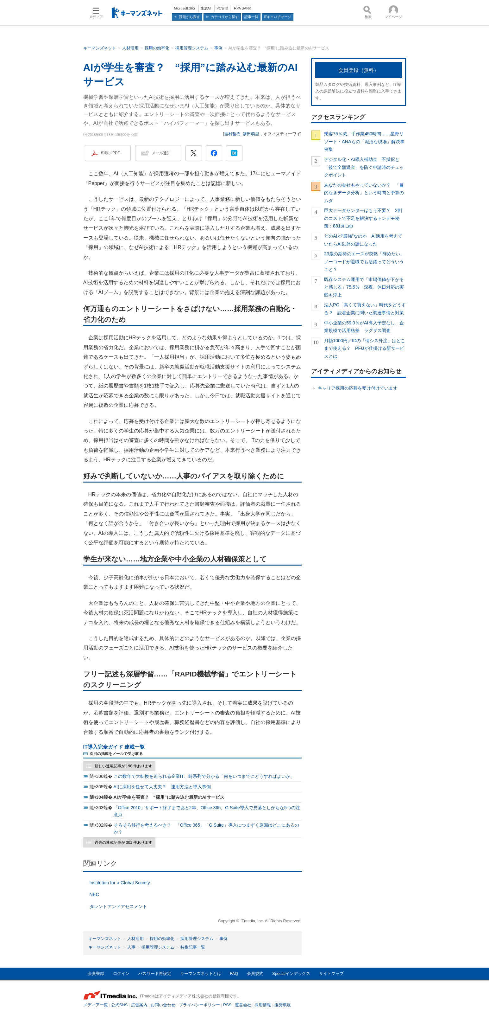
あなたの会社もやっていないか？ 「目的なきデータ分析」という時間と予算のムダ (364, 192)
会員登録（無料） (358, 70)
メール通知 (161, 153)
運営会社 (243, 1004)
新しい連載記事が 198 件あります (124, 766)
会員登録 (96, 973)
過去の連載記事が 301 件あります (124, 842)
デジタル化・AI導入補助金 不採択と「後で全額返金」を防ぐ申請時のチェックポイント (364, 167)
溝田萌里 (251, 133)
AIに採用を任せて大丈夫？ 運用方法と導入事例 (162, 786)
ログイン (121, 973)
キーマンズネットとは (200, 973)
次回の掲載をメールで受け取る (116, 754)
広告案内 (139, 1004)
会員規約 (255, 973)
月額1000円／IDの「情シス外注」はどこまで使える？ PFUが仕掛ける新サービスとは (364, 348)
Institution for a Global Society (120, 882)
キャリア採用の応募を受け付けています (358, 388)
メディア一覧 (95, 1004)
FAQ (234, 973)
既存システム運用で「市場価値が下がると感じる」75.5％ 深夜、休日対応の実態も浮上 (364, 287)
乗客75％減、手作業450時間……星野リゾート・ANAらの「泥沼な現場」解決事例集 (364, 141)
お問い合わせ (163, 1004)
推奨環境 (282, 1004)
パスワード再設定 (154, 973)
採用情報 (262, 1004)
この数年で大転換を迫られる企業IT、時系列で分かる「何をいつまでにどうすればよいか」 (204, 776)
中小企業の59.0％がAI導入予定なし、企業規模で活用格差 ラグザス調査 (364, 326)
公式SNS (119, 1004)
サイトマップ (331, 973)
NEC (94, 894)
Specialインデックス (291, 973)
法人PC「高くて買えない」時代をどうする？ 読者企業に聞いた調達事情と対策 (365, 308)
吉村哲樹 (232, 133)
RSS (227, 1004)
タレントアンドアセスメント (118, 906)
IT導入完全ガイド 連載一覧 (114, 747)
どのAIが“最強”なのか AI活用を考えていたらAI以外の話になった (363, 240)
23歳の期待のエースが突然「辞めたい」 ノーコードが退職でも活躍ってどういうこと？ (365, 261)
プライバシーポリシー (199, 1004)
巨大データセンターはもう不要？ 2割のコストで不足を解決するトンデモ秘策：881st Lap (363, 218)
